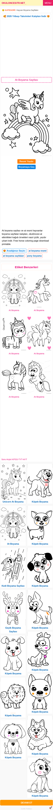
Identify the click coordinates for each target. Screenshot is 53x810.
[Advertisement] (26, 47)
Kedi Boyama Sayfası (13, 586)
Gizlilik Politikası (26, 809)
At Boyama (14, 310)
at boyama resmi (37, 251)
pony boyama (34, 256)
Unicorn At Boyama (13, 502)
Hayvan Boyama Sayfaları (27, 10)
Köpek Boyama (13, 673)
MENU (48, 3)
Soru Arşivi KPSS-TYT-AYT (14, 459)
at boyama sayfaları (13, 256)
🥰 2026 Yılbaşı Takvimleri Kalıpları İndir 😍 (26, 16)
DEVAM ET (26, 803)
